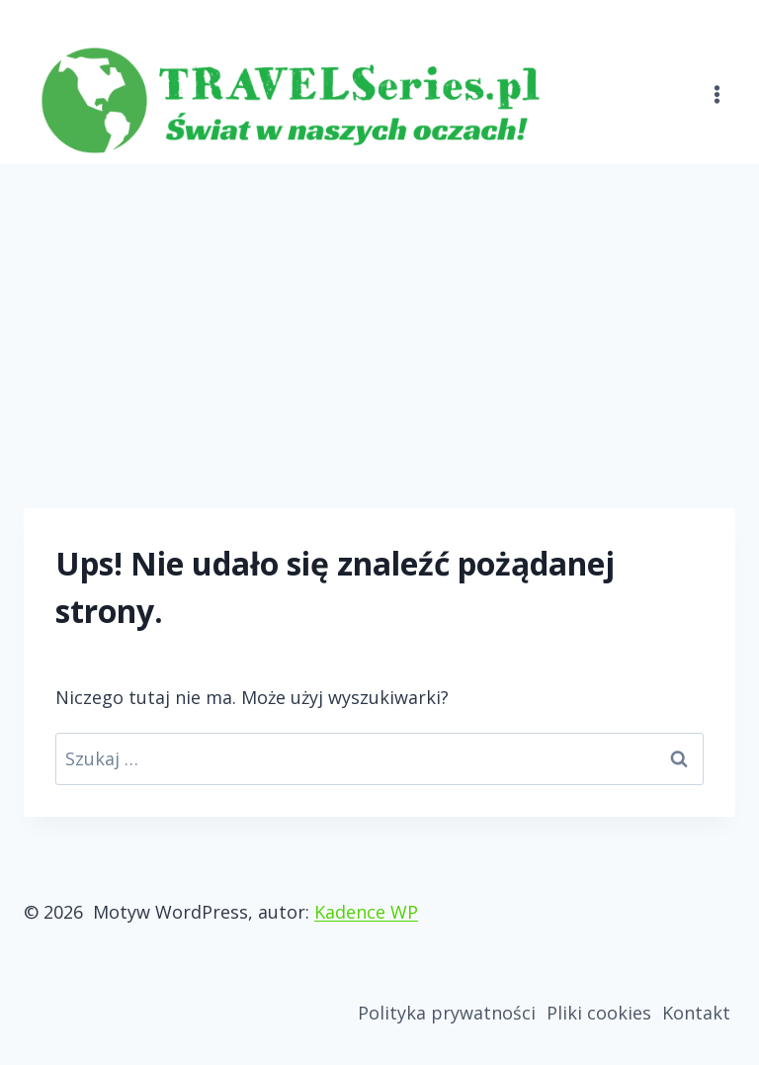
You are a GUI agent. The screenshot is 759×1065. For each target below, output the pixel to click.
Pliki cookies (599, 1012)
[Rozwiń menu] (716, 82)
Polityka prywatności (447, 1012)
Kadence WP (366, 912)
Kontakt (696, 1012)
